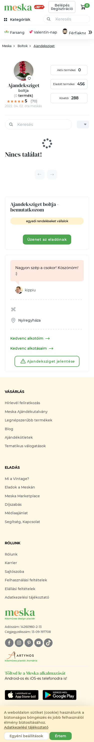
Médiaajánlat (16, 513)
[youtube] (38, 642)
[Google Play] (22, 695)
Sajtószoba (14, 571)
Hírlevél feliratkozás (22, 403)
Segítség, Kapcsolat (22, 522)
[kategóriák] (17, 19)
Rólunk (11, 554)
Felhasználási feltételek (26, 580)
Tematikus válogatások (25, 446)
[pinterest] (28, 642)
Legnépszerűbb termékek (28, 420)
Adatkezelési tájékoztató (27, 597)
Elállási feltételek (20, 589)
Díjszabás (13, 504)
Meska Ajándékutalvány (26, 411)
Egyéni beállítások (26, 736)
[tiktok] (48, 642)
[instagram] (19, 642)
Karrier (11, 563)
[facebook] (9, 642)
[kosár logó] (83, 7)
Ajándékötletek (19, 437)
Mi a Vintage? (17, 478)
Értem (60, 736)
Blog (9, 429)
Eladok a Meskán (20, 487)
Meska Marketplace (22, 496)
